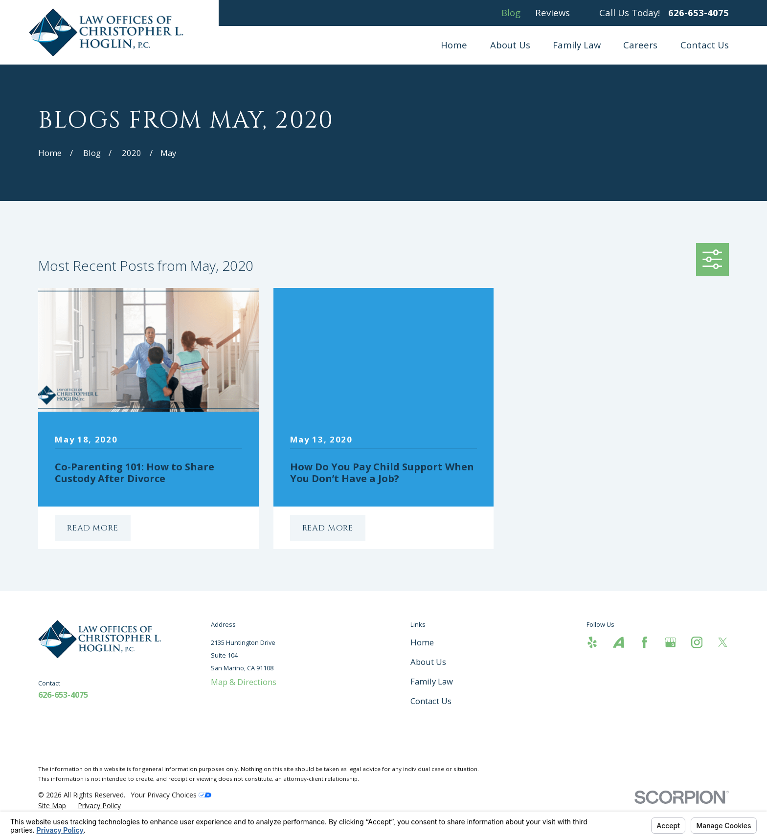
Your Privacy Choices (171, 794)
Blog (510, 12)
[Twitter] (722, 642)
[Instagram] (696, 642)
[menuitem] (52, 805)
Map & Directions (243, 681)
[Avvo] (618, 642)
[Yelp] (592, 642)
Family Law (431, 681)
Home (422, 642)
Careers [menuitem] (640, 45)
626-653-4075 (698, 13)
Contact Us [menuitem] (704, 45)
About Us (428, 661)
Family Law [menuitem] (577, 45)
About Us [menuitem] (510, 45)
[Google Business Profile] (670, 642)
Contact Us (430, 701)
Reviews (552, 12)
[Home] (109, 32)
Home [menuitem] (454, 45)
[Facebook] (644, 642)
